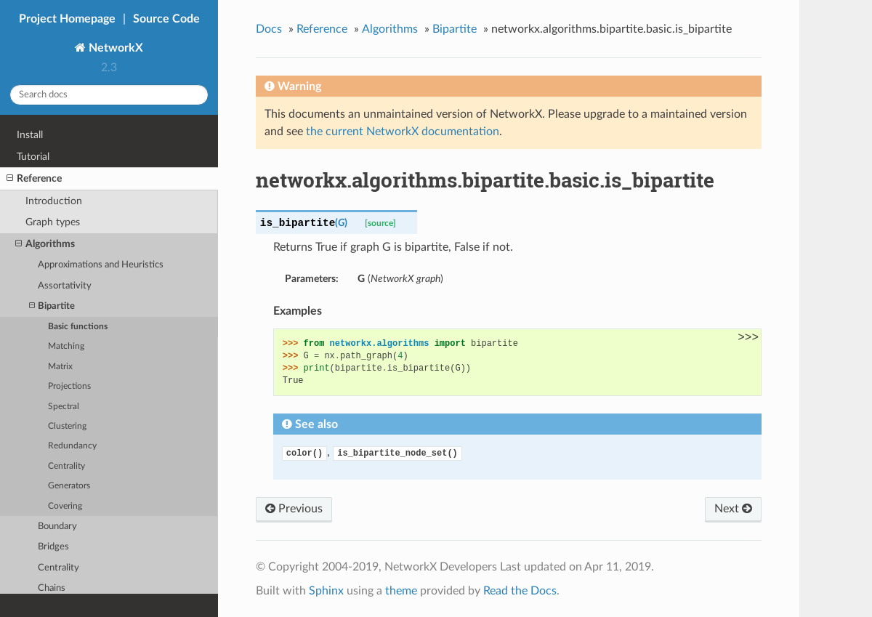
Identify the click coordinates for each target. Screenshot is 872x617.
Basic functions (78, 327)
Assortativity (65, 286)
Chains (51, 588)
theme (401, 591)
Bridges (53, 547)
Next (733, 509)
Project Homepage (67, 19)
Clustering (67, 426)
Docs (269, 29)
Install (30, 134)
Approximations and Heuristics (101, 265)
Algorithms (45, 244)
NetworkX (114, 48)
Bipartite (52, 306)
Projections (69, 386)
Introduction (53, 200)
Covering (65, 506)
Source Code (166, 19)
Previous (294, 509)
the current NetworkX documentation (402, 131)
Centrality (66, 466)
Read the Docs (520, 591)
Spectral (63, 407)
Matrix (60, 367)
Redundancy (72, 446)
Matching (66, 346)
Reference (34, 178)
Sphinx (326, 591)
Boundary (57, 526)
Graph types (52, 222)
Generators (69, 486)
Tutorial (33, 156)
